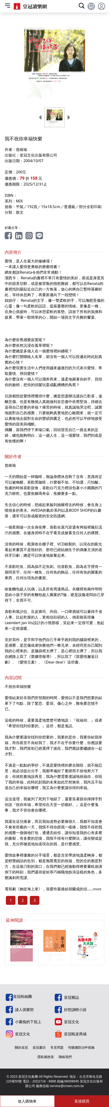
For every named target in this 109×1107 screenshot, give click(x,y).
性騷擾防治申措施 (81, 1047)
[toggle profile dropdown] (101, 6)
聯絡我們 (65, 1057)
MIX (19, 201)
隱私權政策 (46, 1057)
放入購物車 (27, 1101)
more (97, 889)
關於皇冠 (21, 1047)
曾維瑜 (21, 149)
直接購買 (81, 1101)
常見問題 (57, 1047)
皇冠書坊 (39, 1047)
